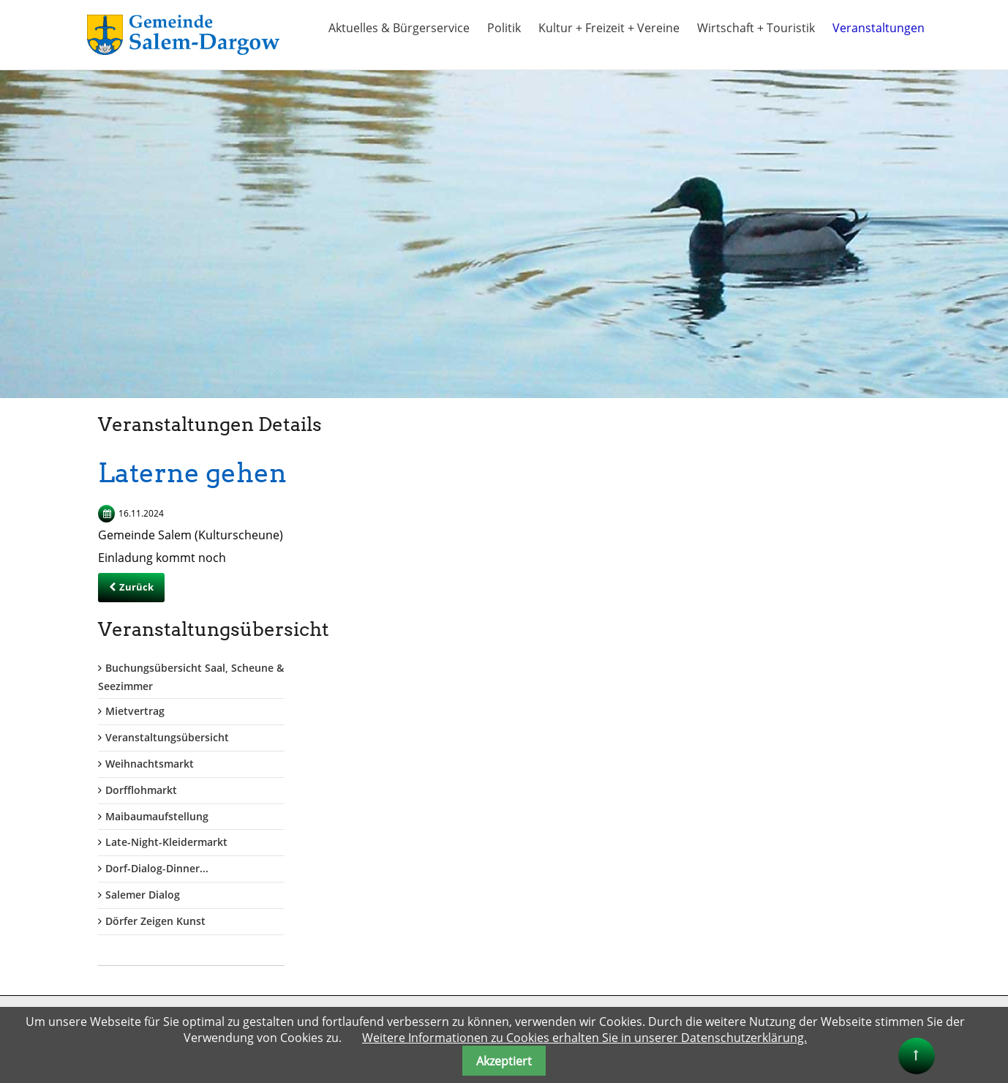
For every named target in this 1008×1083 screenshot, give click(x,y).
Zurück (136, 586)
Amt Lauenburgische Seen (579, 875)
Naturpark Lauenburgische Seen (594, 1002)
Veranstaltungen (878, 28)
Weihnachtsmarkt (775, 559)
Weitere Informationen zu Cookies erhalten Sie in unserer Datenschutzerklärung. (584, 1038)
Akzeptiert (504, 1061)
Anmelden (307, 994)
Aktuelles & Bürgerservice (399, 28)
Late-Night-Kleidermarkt (792, 637)
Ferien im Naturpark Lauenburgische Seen (619, 946)
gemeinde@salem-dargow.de (113, 937)
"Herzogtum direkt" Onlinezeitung (598, 986)
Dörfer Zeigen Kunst (781, 715)
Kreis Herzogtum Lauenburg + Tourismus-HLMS (618, 910)
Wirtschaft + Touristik (756, 28)
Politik (504, 28)
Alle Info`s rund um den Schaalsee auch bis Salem (623, 966)
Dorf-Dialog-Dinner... (782, 663)
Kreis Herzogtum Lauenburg (584, 891)
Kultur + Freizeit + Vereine (609, 28)
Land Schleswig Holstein (574, 930)
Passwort (297, 914)
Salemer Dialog (768, 690)
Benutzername (312, 855)
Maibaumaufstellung (782, 611)
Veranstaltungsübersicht (792, 532)
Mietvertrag (760, 506)
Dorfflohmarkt (766, 584)
